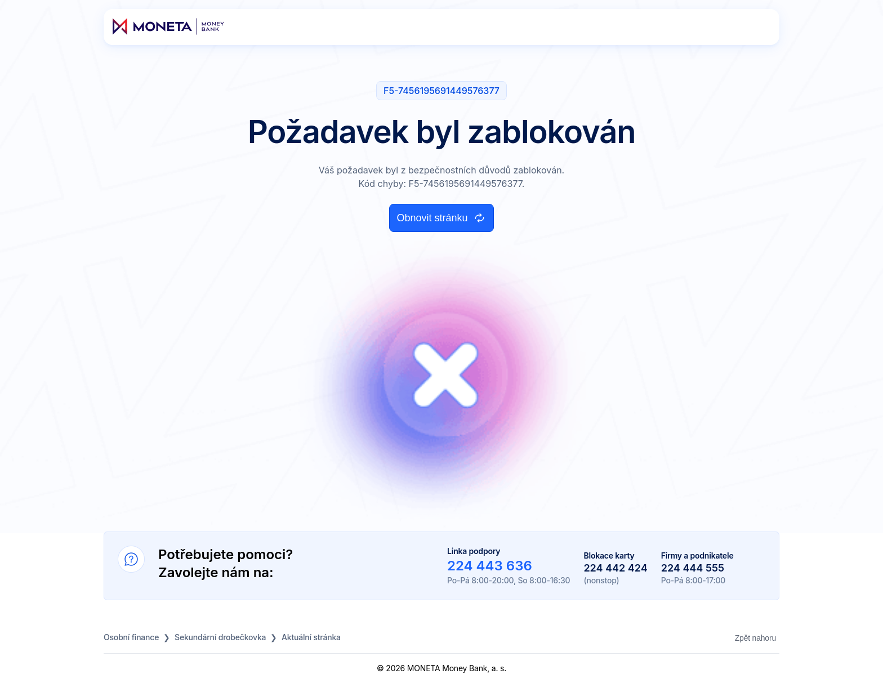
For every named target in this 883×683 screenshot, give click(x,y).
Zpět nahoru (755, 637)
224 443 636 (489, 565)
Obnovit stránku (441, 218)
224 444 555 (692, 568)
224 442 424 (615, 568)
